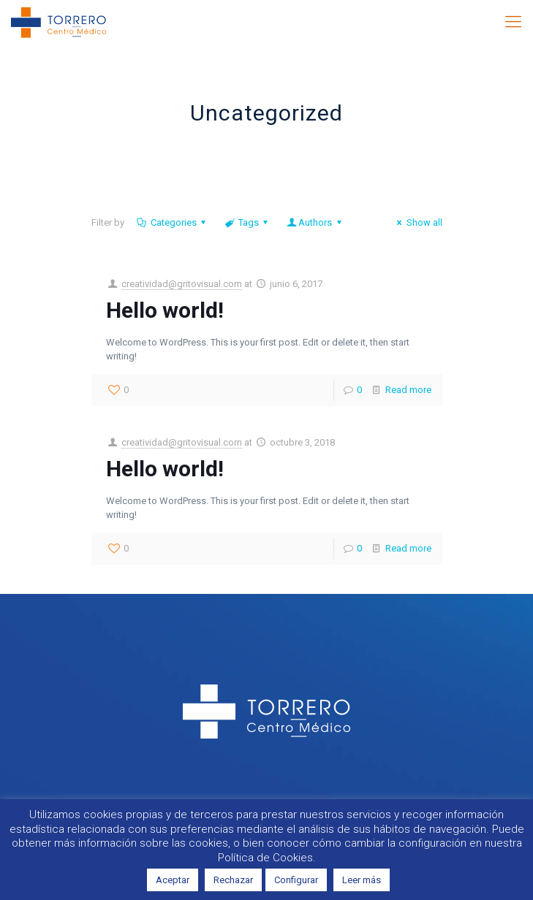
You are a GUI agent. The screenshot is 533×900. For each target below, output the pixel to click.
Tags (247, 222)
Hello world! (165, 310)
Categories (172, 222)
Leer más (361, 879)
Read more (408, 389)
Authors (315, 222)
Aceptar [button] (172, 879)
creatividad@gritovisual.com (181, 283)
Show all (417, 222)
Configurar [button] (296, 879)
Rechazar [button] (233, 879)
